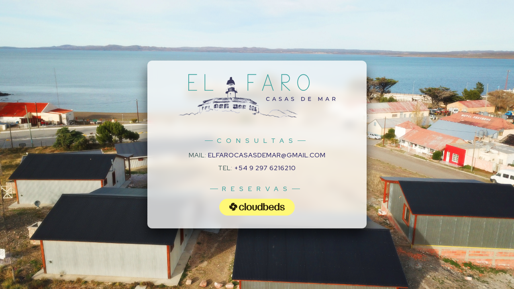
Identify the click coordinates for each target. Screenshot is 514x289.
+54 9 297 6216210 (265, 168)
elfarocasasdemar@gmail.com (267, 155)
